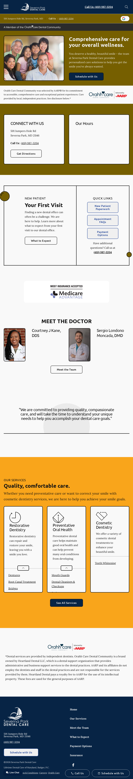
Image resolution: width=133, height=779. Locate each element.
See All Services (66, 602)
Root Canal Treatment (22, 581)
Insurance (76, 755)
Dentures (14, 575)
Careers (43, 772)
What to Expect (41, 240)
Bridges (13, 588)
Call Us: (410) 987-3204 (99, 6)
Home (73, 709)
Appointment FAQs (102, 220)
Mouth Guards (60, 575)
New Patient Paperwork (103, 207)
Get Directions (26, 153)
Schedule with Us (86, 76)
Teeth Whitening (105, 563)
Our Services (78, 718)
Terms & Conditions (28, 772)
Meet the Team (66, 369)
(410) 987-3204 (66, 18)
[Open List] (23, 568)
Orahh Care (54, 772)
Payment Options (102, 233)
